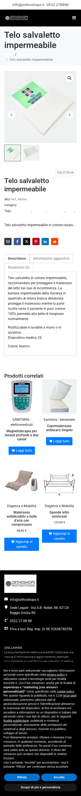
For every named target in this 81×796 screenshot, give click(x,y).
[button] (69, 78)
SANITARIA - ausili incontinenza (38, 205)
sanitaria (10, 216)
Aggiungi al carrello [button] (24, 544)
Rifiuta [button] (22, 777)
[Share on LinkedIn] (45, 241)
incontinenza (55, 210)
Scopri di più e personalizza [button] (40, 787)
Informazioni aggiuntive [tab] (51, 258)
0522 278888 (57, 5)
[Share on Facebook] (17, 241)
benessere (39, 210)
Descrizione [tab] (17, 258)
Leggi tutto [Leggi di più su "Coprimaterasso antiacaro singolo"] (61, 441)
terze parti (69, 695)
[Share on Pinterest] (36, 241)
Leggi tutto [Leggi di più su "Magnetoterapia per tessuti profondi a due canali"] (24, 450)
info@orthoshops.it (28, 5)
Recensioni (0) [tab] (19, 267)
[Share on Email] (8, 241)
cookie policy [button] (65, 691)
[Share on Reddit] (54, 241)
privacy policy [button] (56, 674)
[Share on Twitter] (26, 241)
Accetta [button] (59, 777)
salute (70, 210)
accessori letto (21, 210)
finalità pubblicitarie (16, 720)
